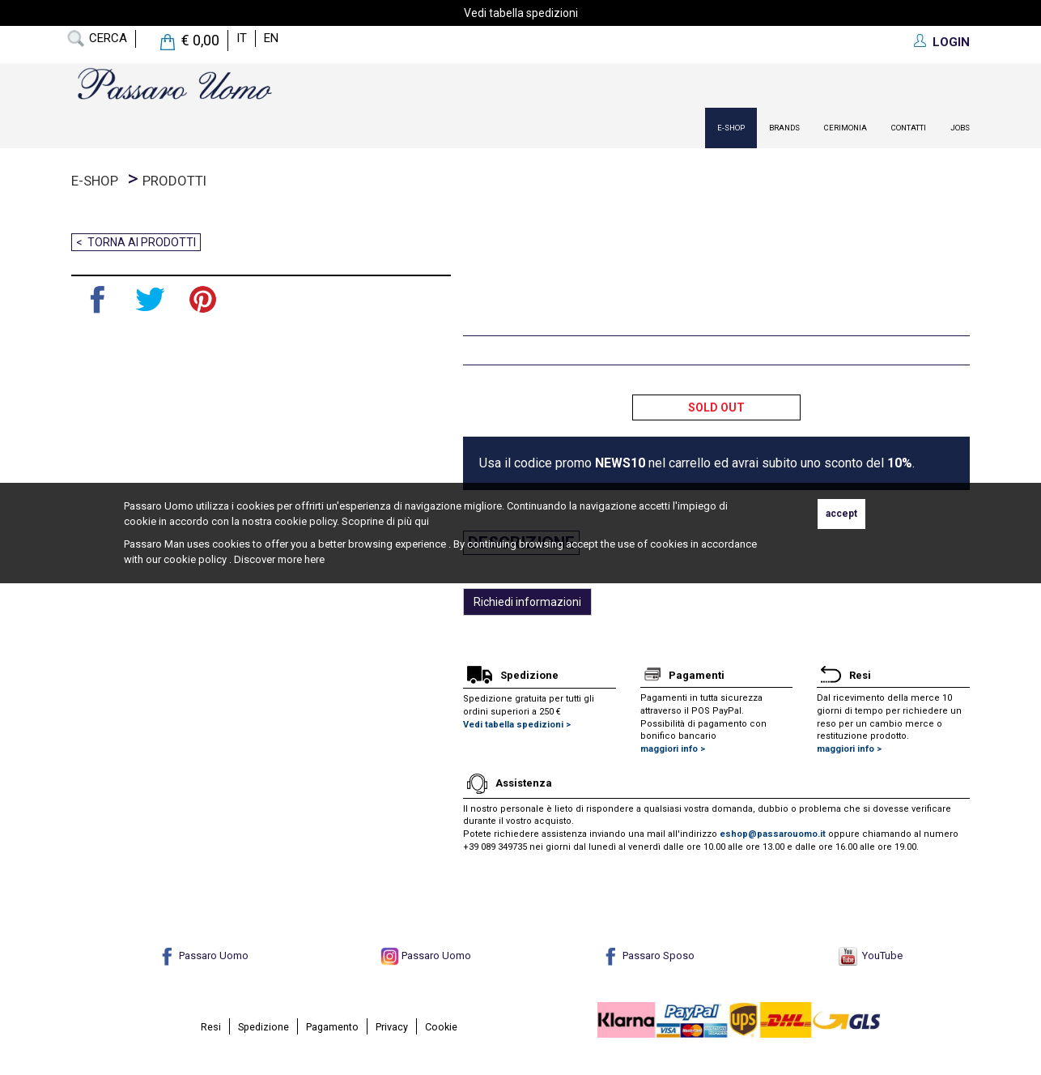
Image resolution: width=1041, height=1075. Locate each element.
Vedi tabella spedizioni (521, 12)
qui (421, 521)
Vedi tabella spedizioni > (517, 724)
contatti (908, 127)
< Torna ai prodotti (136, 242)
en (271, 38)
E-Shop (731, 127)
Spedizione (263, 1027)
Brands (784, 127)
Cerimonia (845, 127)
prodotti (174, 181)
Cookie (441, 1027)
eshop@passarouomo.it (773, 834)
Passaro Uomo (203, 955)
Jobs (960, 127)
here (314, 559)
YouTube (871, 955)
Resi (211, 1027)
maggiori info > (672, 749)
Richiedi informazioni (527, 601)
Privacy (392, 1027)
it (241, 38)
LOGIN (951, 42)
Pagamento (332, 1027)
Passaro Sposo (648, 955)
